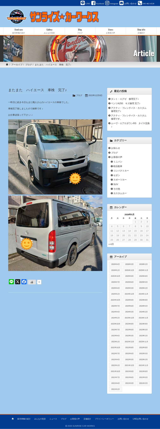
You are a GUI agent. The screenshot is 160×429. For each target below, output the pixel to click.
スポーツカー (120, 180)
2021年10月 (115, 371)
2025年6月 (129, 282)
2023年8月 (143, 324)
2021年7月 (115, 377)
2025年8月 (143, 276)
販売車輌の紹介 (24, 419)
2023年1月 (115, 342)
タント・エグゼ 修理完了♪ (125, 99)
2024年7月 (115, 306)
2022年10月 (115, 348)
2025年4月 (115, 288)
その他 (116, 189)
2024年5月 (143, 306)
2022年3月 (129, 360)
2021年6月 (129, 377)
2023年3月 (129, 336)
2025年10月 (115, 276)
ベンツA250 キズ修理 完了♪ (125, 103)
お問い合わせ (123, 419)
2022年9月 (129, 348)
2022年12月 (129, 342)
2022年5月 (143, 354)
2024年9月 (129, 300)
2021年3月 (129, 383)
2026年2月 (143, 264)
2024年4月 (115, 312)
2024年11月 (143, 294)
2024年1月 (115, 318)
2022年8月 (143, 348)
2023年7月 (115, 330)
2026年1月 (115, 270)
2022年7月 (115, 354)
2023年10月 (115, 324)
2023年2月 (143, 336)
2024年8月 (143, 300)
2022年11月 (143, 342)
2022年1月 (115, 366)
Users (110, 31)
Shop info (141, 31)
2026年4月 (115, 264)
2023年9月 (129, 324)
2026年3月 (129, 264)
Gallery (49, 31)
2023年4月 (115, 336)
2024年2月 (143, 312)
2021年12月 (129, 366)
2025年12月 (129, 270)
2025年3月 (129, 288)
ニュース (53, 419)
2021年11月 (143, 366)
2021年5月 (143, 377)
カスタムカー (120, 193)
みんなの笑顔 (40, 419)
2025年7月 (115, 282)
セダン (116, 175)
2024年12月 (129, 294)
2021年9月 (129, 371)
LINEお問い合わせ (140, 419)
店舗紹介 (87, 419)
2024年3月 (129, 312)
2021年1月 (115, 389)
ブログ (28, 65)
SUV (115, 184)
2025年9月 (129, 276)
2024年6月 (129, 306)
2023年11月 (143, 318)
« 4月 (111, 244)
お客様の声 (116, 157)
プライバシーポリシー (104, 419)
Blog (80, 31)
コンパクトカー (121, 171)
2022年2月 (143, 360)
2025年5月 (143, 282)
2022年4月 (115, 360)
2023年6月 (129, 330)
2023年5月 (143, 330)
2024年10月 (115, 300)
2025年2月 (143, 288)
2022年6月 (129, 354)
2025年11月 (143, 270)
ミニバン (117, 162)
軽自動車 (117, 166)
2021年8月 (143, 371)
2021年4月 (115, 383)
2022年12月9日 (95, 95)
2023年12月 (129, 318)
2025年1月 (115, 294)
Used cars (18, 31)
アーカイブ (16, 65)
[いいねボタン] (32, 282)
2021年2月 (143, 383)
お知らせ (115, 148)
